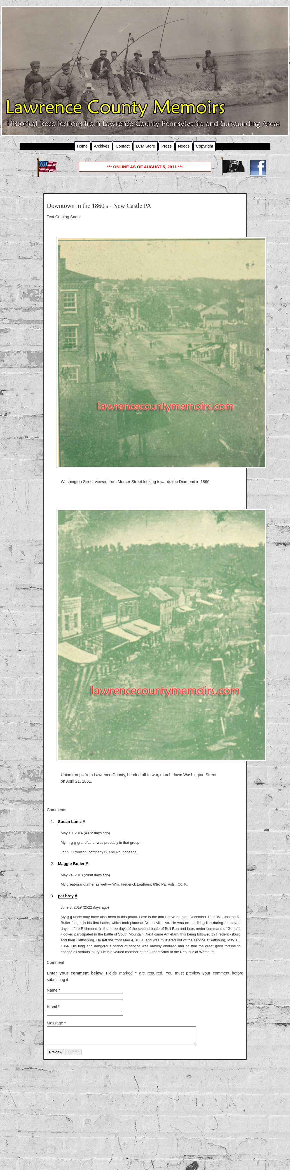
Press (166, 146)
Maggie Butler (71, 863)
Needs (184, 146)
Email (53, 1006)
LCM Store (145, 146)
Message (56, 1023)
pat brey (66, 896)
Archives (101, 146)
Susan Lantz (70, 821)
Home (82, 146)
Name (53, 990)
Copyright (204, 146)
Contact (123, 146)
